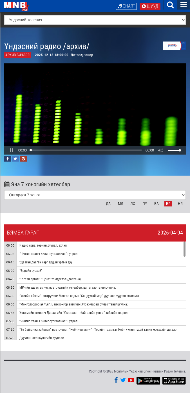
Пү (144, 203)
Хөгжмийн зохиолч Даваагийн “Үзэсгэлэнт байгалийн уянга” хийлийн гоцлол (73, 313)
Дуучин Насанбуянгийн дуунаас (41, 338)
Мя (120, 203)
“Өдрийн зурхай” (30, 271)
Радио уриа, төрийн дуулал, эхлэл (43, 245)
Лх (132, 203)
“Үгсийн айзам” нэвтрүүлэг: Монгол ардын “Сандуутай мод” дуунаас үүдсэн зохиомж (79, 296)
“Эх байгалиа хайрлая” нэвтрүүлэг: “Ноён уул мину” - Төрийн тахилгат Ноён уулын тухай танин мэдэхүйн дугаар (98, 330)
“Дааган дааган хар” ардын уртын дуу (45, 262)
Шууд (150, 6)
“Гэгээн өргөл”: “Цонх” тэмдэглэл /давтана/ (50, 279)
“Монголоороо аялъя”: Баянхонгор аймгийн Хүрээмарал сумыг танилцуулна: (73, 304)
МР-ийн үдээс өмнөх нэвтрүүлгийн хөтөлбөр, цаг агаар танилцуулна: (67, 287)
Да (108, 203)
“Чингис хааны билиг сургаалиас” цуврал (48, 254)
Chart (126, 6)
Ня (180, 203)
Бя (168, 203)
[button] (11, 150)
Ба (156, 203)
